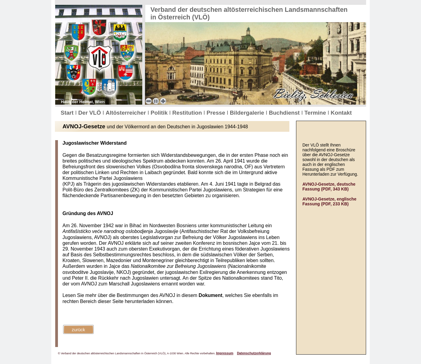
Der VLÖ (90, 113)
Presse (217, 113)
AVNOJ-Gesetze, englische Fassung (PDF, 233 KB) (329, 201)
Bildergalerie (248, 113)
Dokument (210, 295)
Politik (160, 113)
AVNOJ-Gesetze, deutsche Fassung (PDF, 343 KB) (328, 186)
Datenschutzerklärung (254, 353)
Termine (316, 113)
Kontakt (341, 113)
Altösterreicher (126, 113)
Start (68, 113)
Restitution (188, 113)
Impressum (224, 353)
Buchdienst (285, 113)
